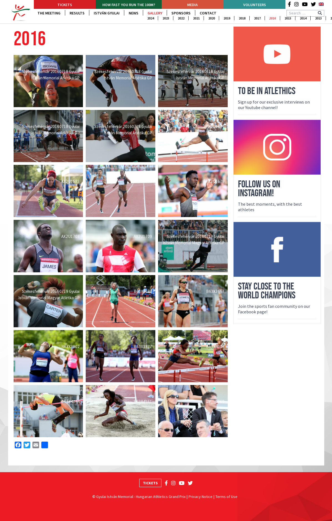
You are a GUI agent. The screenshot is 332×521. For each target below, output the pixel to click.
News (133, 13)
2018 (242, 18)
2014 (303, 18)
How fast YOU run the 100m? (128, 4)
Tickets (64, 4)
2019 (227, 18)
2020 (211, 18)
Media (192, 4)
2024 (150, 18)
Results (77, 13)
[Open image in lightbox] (48, 81)
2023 (166, 18)
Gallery (155, 13)
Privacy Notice (200, 496)
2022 (181, 18)
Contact (208, 13)
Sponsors (181, 13)
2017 (257, 18)
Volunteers (254, 4)
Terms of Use (226, 496)
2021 (196, 18)
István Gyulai (107, 13)
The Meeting (48, 13)
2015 (288, 18)
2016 (272, 18)
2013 (318, 18)
